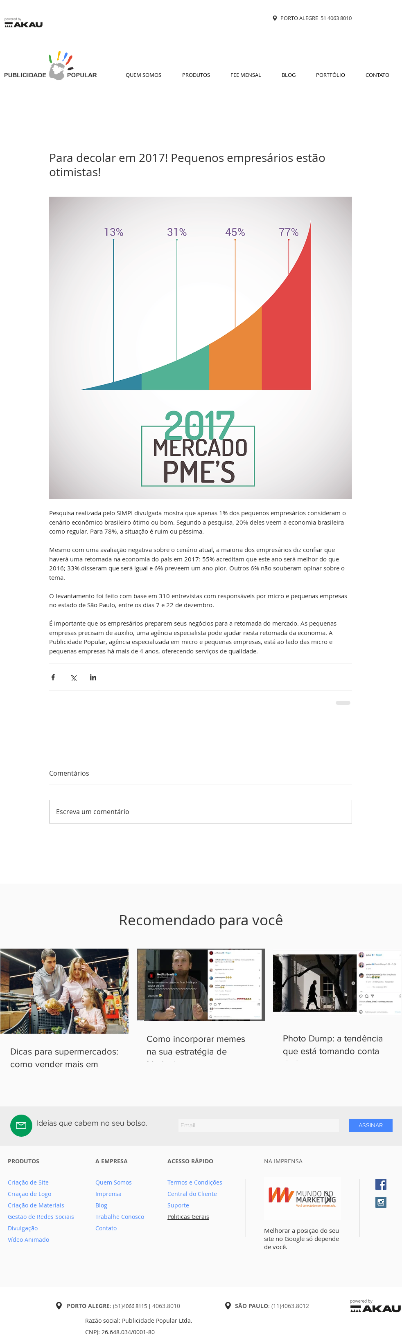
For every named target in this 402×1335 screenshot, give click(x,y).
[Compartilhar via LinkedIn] (93, 677)
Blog (101, 1205)
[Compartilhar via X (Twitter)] (73, 677)
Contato (106, 1228)
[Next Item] (328, 1198)
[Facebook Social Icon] (380, 1184)
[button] (196, 75)
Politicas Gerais (188, 1217)
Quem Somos (113, 1182)
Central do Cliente (192, 1194)
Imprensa (108, 1194)
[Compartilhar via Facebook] (53, 677)
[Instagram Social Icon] (380, 1202)
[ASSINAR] (371, 1125)
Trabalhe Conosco (119, 1217)
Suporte (178, 1205)
